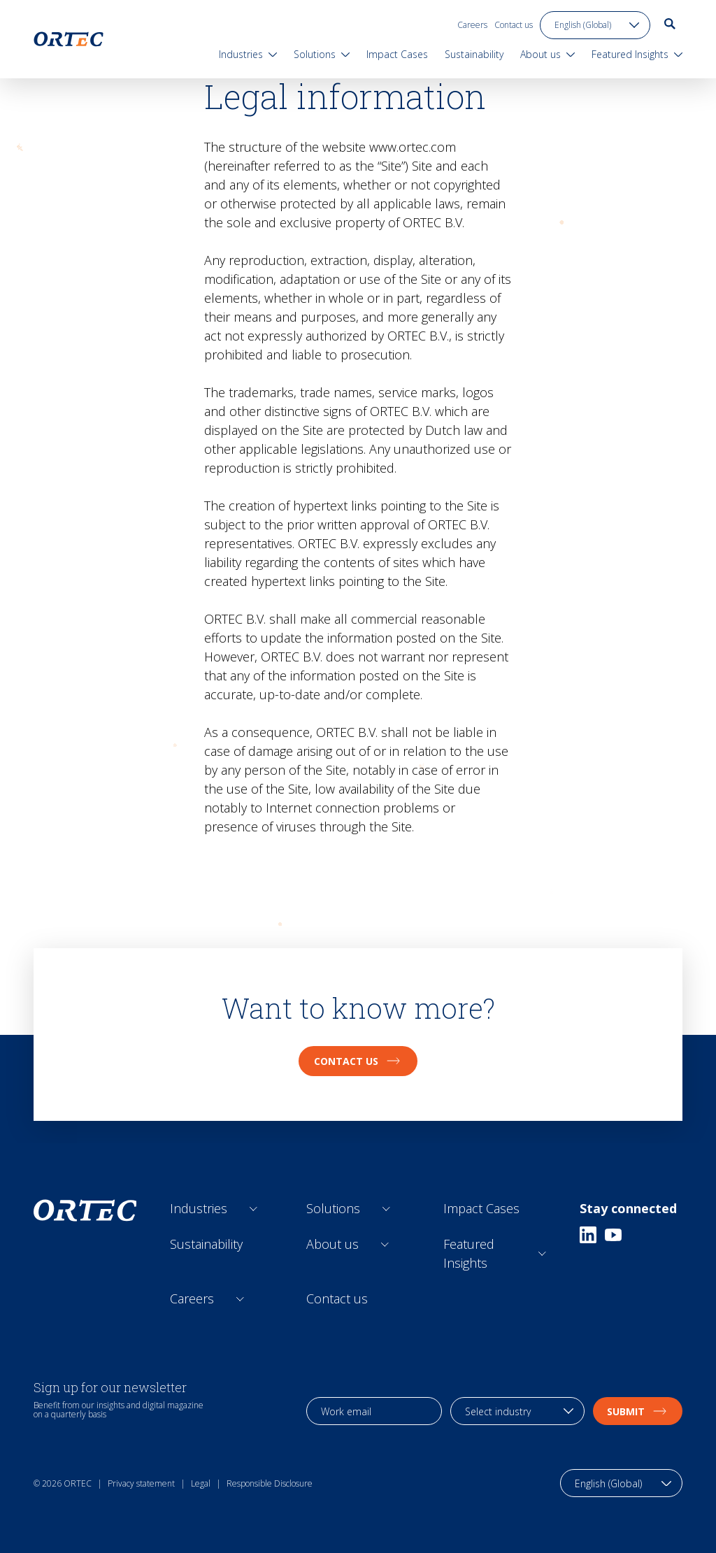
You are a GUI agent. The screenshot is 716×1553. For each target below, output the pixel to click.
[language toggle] (595, 25)
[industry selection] (517, 1411)
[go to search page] (669, 23)
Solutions (333, 1208)
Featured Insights (468, 1253)
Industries (198, 1208)
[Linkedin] (588, 1234)
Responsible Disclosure (270, 1483)
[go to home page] (68, 39)
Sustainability (206, 1244)
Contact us (513, 25)
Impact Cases (481, 1208)
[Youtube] (613, 1235)
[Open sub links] (253, 1208)
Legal (200, 1483)
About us (332, 1244)
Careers (472, 25)
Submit (637, 1411)
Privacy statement (141, 1483)
